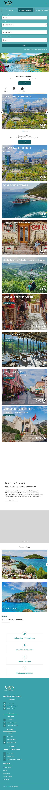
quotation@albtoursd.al (12, 706)
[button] (1, 9)
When (3, 29)
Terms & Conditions (7, 776)
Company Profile (7, 767)
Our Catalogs (6, 779)
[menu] (46, 3)
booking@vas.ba (10, 756)
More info (11, 500)
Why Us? (5, 770)
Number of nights (6, 37)
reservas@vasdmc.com (12, 722)
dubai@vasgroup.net (11, 739)
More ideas (24, 83)
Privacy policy (6, 773)
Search (24, 45)
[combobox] (24, 17)
